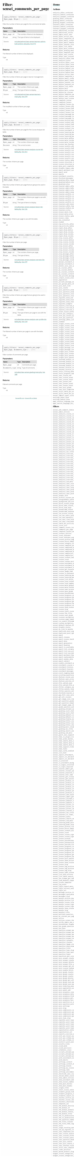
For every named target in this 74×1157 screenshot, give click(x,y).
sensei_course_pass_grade (63, 591)
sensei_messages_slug (61, 896)
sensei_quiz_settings (61, 1006)
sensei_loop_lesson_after (63, 246)
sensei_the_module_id (61, 1108)
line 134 (24, 322)
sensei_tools (58, 1126)
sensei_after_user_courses (63, 56)
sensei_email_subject (61, 661)
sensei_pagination (60, 280)
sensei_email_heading (61, 645)
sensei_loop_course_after (63, 238)
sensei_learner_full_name (63, 775)
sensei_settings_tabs (61, 1070)
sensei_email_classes (61, 637)
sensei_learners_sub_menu (63, 821)
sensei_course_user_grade (63, 615)
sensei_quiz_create (60, 288)
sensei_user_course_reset (63, 377)
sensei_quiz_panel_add (61, 990)
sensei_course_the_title (62, 613)
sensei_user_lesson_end (62, 381)
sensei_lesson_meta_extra (63, 214)
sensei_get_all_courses (62, 697)
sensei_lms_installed (61, 220)
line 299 (24, 97)
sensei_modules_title (61, 912)
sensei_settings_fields (62, 1066)
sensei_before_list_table (63, 86)
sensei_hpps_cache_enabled (63, 751)
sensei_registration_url (62, 1032)
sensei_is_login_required (63, 767)
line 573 (33, 44)
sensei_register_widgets (62, 304)
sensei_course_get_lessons (63, 569)
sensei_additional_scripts (63, 30)
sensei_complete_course (62, 100)
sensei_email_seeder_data (63, 659)
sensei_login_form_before (63, 230)
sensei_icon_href (59, 753)
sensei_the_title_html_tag (63, 1124)
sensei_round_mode (60, 1046)
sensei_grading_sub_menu (62, 733)
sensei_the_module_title (62, 1114)
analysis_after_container (63, 13)
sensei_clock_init (60, 525)
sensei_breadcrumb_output (63, 509)
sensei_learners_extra (61, 210)
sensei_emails (58, 174)
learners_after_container (63, 25)
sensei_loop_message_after (63, 254)
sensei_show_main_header (62, 1086)
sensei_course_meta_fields (63, 587)
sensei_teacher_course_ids (63, 1100)
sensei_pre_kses (59, 928)
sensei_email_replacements (63, 657)
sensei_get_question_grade (63, 701)
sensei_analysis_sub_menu (63, 482)
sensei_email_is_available (63, 647)
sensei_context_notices (62, 533)
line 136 (24, 209)
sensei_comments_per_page (63, 529)
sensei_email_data (60, 641)
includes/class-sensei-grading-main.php (28, 372)
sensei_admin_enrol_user (62, 34)
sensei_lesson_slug (60, 864)
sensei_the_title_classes (63, 1122)
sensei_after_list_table (62, 46)
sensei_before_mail (60, 88)
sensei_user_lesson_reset (63, 383)
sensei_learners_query (61, 817)
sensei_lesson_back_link (62, 212)
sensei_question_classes (62, 942)
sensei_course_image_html (63, 571)
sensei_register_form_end (63, 298)
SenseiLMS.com (19, 398)
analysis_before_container (63, 15)
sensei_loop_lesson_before (63, 248)
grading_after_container (62, 19)
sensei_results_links (61, 1044)
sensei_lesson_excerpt (61, 838)
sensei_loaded (58, 222)
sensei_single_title (61, 1088)
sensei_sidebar (59, 322)
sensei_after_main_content (63, 48)
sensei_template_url (61, 1104)
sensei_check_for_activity (63, 523)
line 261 (24, 152)
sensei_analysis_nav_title (63, 452)
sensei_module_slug (60, 910)
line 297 (24, 262)
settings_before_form (61, 399)
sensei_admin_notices (61, 412)
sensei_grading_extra (61, 184)
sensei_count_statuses (61, 535)
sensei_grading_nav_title (63, 729)
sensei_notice (58, 918)
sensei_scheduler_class (62, 1050)
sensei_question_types (61, 954)
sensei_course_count (61, 559)
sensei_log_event (59, 884)
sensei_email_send (60, 172)
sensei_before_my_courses (63, 92)
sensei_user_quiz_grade (62, 387)
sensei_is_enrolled (60, 761)
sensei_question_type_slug (63, 950)
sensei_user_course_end (62, 375)
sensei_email (58, 635)
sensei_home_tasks (60, 749)
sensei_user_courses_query (63, 1138)
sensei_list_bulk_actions (63, 874)
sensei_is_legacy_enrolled (63, 765)
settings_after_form (61, 397)
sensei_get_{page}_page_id (63, 705)
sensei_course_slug (60, 609)
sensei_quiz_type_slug (61, 1018)
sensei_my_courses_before (63, 270)
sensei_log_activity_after (63, 224)
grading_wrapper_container (63, 23)
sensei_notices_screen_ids (63, 920)
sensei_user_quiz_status (62, 1142)
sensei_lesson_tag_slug (62, 870)
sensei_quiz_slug (59, 1008)
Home (56, 4)
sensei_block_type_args (62, 507)
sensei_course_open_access (63, 589)
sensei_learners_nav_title (63, 813)
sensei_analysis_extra (61, 60)
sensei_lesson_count (61, 832)
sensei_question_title (61, 948)
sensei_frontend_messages (63, 178)
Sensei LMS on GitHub (31, 398)
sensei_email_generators (62, 643)
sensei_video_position (61, 1150)
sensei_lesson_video (61, 218)
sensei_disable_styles (61, 627)
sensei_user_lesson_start (63, 385)
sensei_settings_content (62, 1062)
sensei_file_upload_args (62, 683)
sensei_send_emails (60, 1060)
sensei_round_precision (62, 1048)
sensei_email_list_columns (63, 649)
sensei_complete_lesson (62, 102)
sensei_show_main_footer (62, 1084)
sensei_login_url (59, 890)
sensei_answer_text (60, 495)
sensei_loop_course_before (63, 240)
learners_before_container (63, 27)
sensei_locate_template (62, 882)
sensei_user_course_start (63, 379)
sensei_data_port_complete (63, 166)
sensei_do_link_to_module (63, 629)
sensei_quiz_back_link (61, 286)
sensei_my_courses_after (62, 268)
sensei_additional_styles (63, 32)
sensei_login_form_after (62, 228)
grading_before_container (63, 21)
